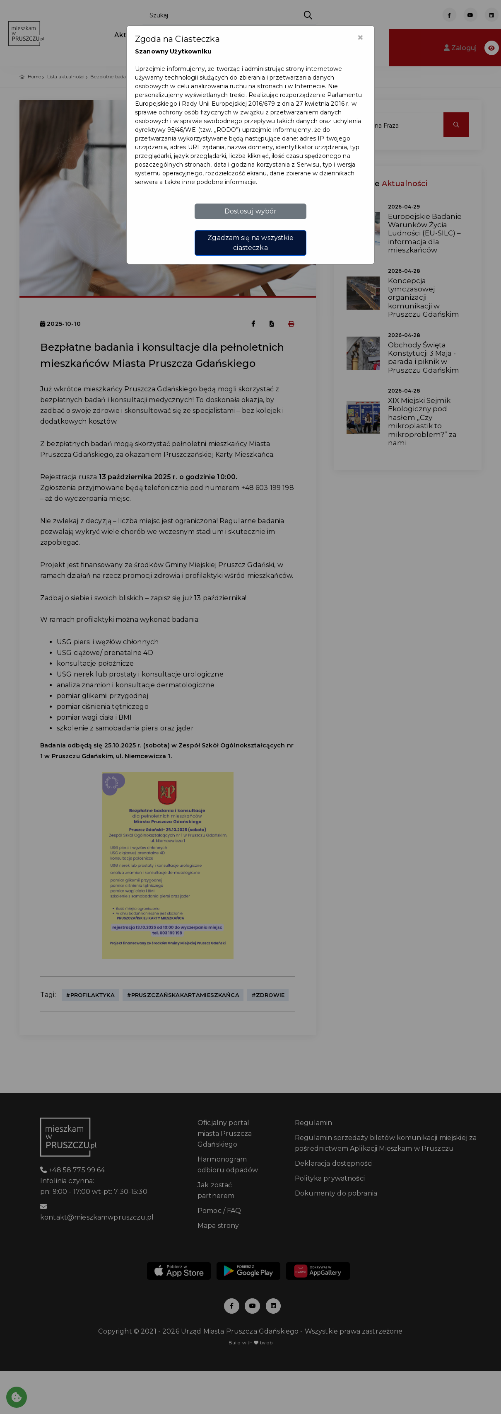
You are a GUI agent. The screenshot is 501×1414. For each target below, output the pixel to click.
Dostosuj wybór (250, 211)
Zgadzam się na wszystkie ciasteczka (250, 243)
